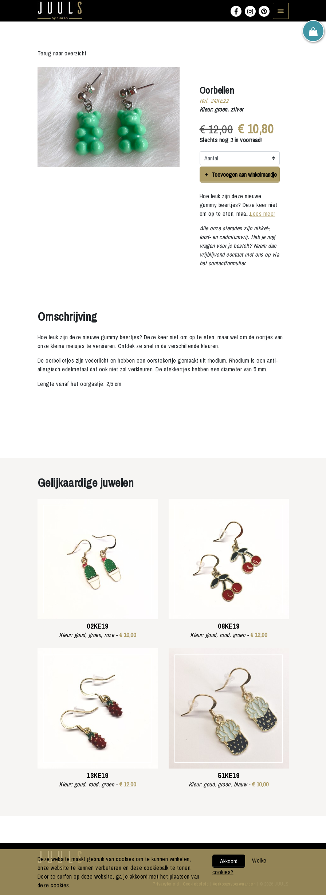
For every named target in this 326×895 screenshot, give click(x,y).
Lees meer (262, 214)
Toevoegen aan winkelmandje (239, 175)
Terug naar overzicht (62, 53)
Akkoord (228, 861)
